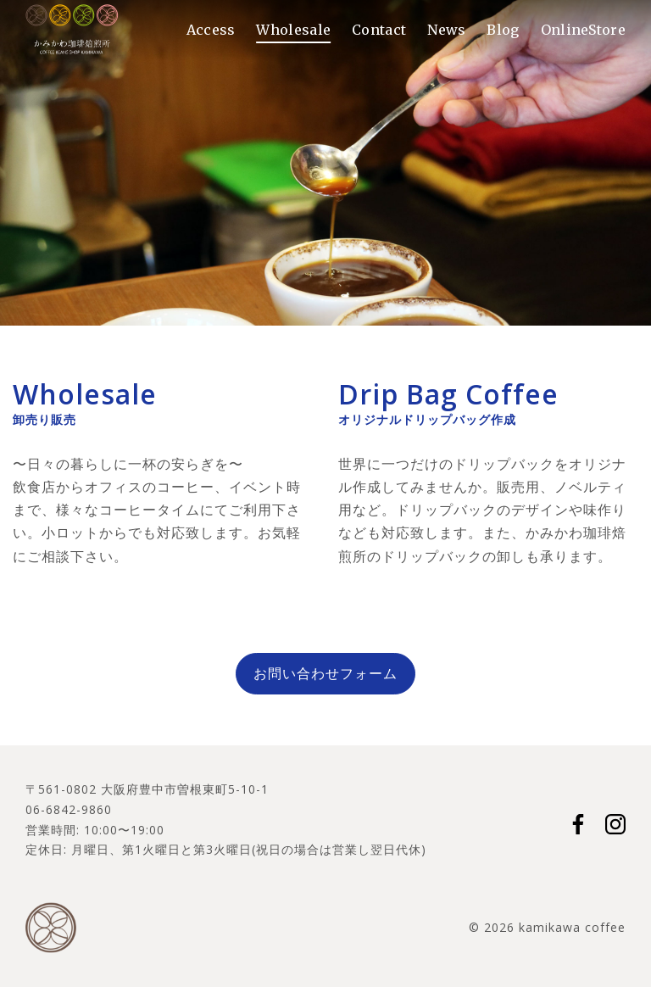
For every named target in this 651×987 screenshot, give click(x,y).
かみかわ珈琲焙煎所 (72, 29)
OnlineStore (583, 29)
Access (211, 29)
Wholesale (293, 29)
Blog (503, 29)
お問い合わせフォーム (325, 673)
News (446, 29)
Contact (379, 29)
